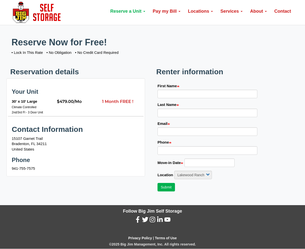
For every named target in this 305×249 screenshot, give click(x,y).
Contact (282, 11)
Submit (166, 187)
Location (165, 175)
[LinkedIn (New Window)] (160, 221)
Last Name (166, 104)
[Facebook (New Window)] (138, 221)
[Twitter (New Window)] (145, 221)
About (258, 11)
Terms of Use (166, 238)
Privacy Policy (140, 238)
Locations (200, 11)
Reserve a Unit (127, 11)
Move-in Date (169, 163)
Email (162, 123)
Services (231, 11)
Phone (163, 142)
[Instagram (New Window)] (152, 221)
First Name (167, 86)
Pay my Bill (166, 11)
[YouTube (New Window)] (167, 221)
